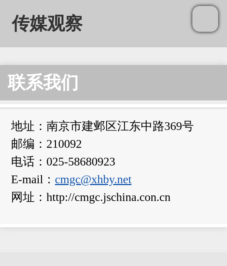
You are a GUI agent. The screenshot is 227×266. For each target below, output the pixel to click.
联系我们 (43, 82)
